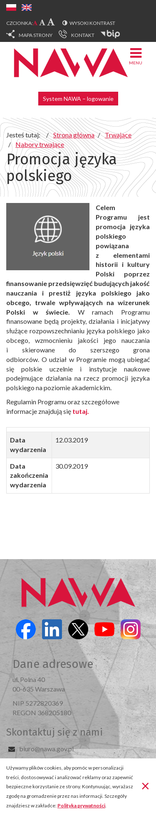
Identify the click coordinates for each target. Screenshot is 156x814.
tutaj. (80, 411)
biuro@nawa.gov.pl (46, 749)
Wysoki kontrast (92, 23)
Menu (135, 55)
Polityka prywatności (81, 805)
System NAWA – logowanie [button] (78, 98)
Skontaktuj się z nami (54, 732)
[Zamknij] (145, 785)
